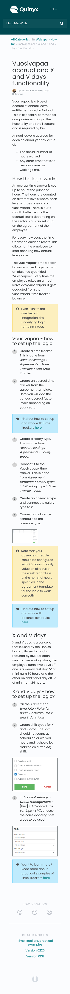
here (38, 428)
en (52, 9)
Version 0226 (34, 950)
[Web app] (40, 39)
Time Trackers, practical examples (35, 943)
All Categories (20, 39)
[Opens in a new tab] (35, 979)
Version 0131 (35, 956)
